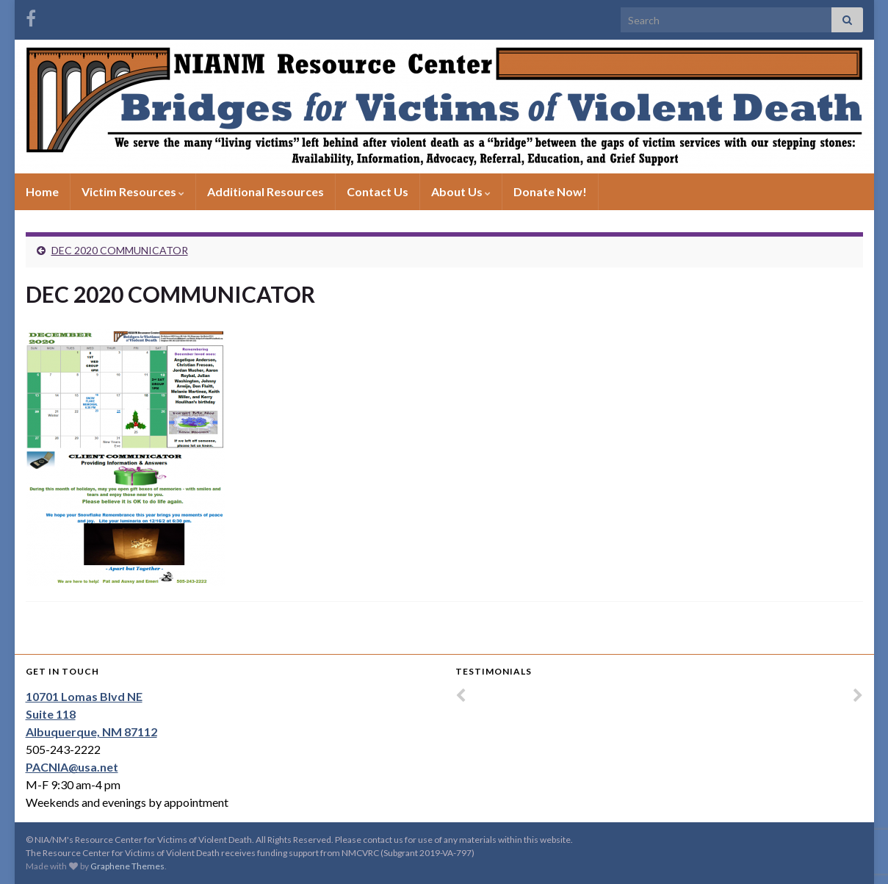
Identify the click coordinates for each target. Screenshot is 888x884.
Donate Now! (550, 191)
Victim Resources (133, 191)
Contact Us (377, 191)
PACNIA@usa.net (72, 767)
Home (42, 191)
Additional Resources (265, 191)
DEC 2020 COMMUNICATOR (119, 250)
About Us (461, 191)
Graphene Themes (127, 866)
